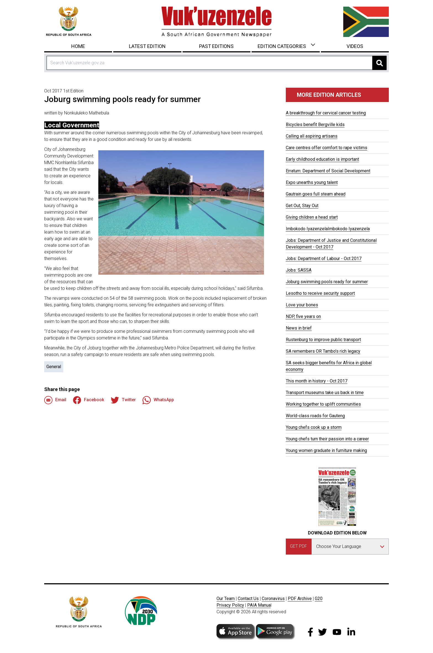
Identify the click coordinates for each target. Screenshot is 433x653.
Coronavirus (273, 598)
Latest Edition (147, 46)
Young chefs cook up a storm (314, 427)
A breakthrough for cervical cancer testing (326, 113)
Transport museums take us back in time (325, 392)
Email (55, 400)
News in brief (299, 328)
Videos (355, 46)
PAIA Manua (259, 605)
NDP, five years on (303, 316)
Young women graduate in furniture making (326, 450)
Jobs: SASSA (298, 270)
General (53, 366)
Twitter (123, 400)
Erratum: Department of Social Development (328, 170)
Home (78, 46)
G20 (319, 598)
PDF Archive (300, 598)
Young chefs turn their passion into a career (327, 438)
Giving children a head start (312, 217)
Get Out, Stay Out (302, 205)
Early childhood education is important (322, 159)
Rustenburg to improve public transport (323, 339)
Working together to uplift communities (323, 404)
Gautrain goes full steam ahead (315, 194)
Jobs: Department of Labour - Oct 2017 (323, 258)
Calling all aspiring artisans (311, 136)
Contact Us (248, 598)
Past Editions (216, 46)
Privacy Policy (230, 605)
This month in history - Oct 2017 (316, 381)
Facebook (88, 400)
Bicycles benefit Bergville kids (315, 124)
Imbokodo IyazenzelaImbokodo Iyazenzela (328, 228)
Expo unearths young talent (312, 182)
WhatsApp (158, 400)
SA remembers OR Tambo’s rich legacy (323, 351)
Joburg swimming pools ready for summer (327, 281)
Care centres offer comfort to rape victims (326, 147)
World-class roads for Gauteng (315, 415)
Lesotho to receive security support (320, 293)
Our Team (225, 598)
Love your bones (302, 304)
